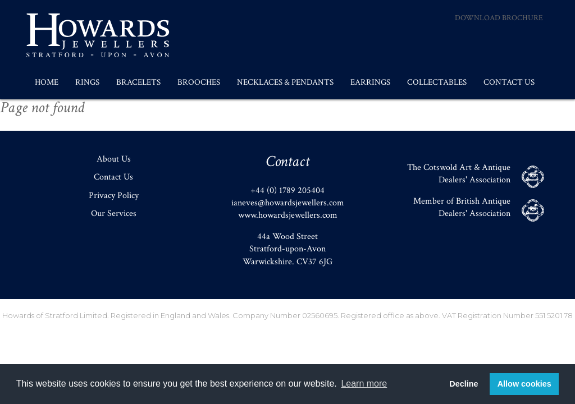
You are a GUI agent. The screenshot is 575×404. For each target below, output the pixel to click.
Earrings (370, 82)
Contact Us (509, 82)
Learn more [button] (364, 383)
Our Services (113, 213)
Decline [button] (463, 383)
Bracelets (138, 82)
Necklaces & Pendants (285, 82)
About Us (114, 159)
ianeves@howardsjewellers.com (287, 203)
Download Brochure (499, 18)
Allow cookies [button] (524, 383)
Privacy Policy (114, 195)
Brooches (198, 82)
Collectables (437, 82)
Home (46, 82)
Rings (87, 82)
